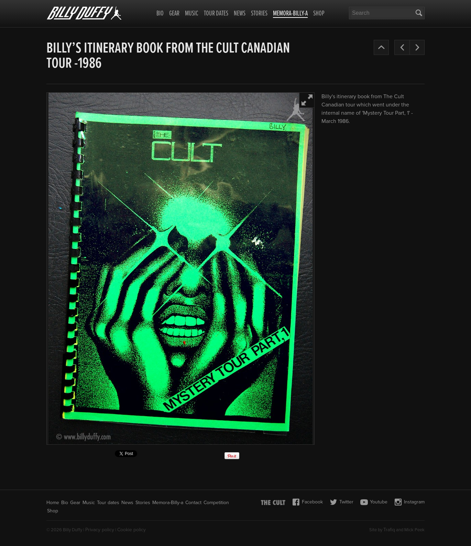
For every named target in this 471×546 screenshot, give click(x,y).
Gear (174, 13)
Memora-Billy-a (290, 14)
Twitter (341, 502)
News (239, 13)
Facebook (307, 502)
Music (191, 13)
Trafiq (389, 530)
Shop (319, 13)
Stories (259, 13)
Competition (216, 502)
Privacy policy (99, 530)
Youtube (373, 502)
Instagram (409, 502)
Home (52, 502)
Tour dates (216, 13)
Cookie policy (131, 530)
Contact (193, 502)
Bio (160, 13)
